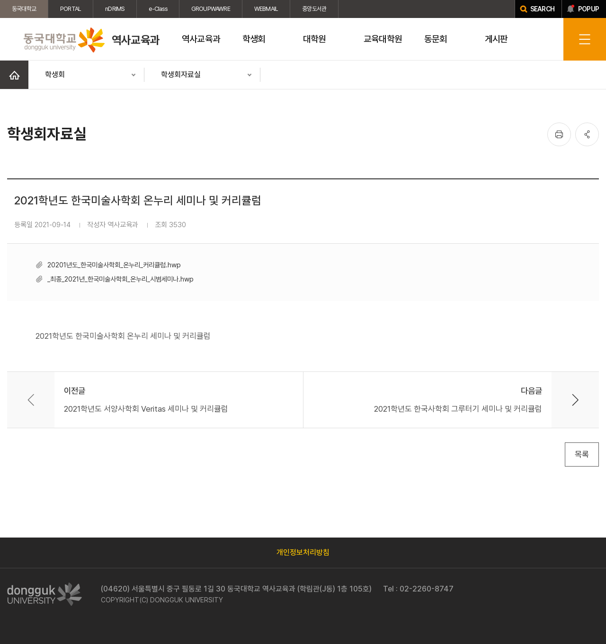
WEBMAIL (266, 8)
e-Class (158, 8)
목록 (582, 454)
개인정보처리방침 (303, 552)
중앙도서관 (314, 8)
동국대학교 (24, 8)
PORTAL (70, 8)
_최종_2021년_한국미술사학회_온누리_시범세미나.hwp (120, 279)
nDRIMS (115, 8)
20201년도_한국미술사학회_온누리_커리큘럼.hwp (114, 265)
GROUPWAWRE (210, 8)
